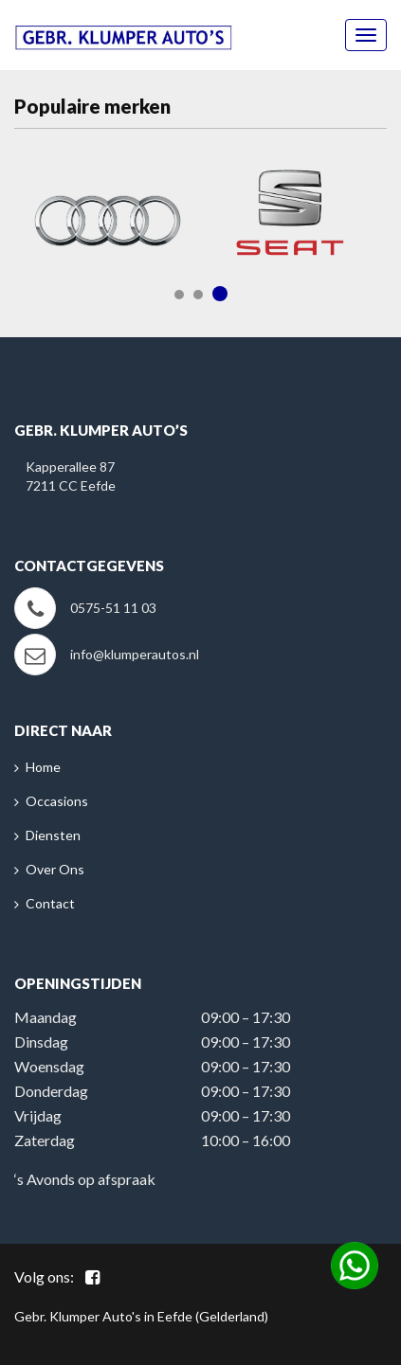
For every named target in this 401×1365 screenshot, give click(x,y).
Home (43, 767)
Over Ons (55, 869)
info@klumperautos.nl (134, 654)
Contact (50, 903)
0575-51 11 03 (113, 608)
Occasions (57, 801)
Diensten (53, 835)
